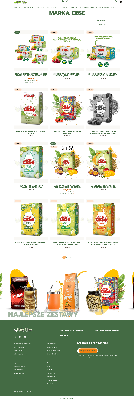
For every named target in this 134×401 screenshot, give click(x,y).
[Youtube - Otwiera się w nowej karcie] (25, 337)
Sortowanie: (101, 20)
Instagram (50, 377)
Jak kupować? (51, 344)
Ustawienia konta (19, 373)
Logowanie (17, 363)
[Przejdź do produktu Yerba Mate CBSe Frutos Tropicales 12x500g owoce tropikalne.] (67, 162)
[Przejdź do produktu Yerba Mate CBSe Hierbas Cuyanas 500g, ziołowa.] (31, 220)
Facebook (50, 373)
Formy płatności (19, 347)
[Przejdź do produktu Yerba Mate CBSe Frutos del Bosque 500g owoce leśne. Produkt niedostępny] (103, 108)
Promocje (50, 384)
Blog (48, 367)
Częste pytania (52, 347)
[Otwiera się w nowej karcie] (63, 1)
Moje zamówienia (19, 367)
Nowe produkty (52, 380)
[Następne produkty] (71, 257)
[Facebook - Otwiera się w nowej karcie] (15, 337)
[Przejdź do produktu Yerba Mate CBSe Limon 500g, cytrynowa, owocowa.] (67, 220)
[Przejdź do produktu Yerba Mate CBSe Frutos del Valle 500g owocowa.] (31, 162)
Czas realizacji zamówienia (22, 344)
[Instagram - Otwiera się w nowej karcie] (20, 337)
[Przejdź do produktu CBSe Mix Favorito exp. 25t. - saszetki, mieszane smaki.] (67, 50)
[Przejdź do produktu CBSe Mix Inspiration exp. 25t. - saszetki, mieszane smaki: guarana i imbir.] (103, 50)
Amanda (64, 336)
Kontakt (49, 370)
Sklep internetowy (66, 398)
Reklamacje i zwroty (20, 354)
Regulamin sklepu (52, 354)
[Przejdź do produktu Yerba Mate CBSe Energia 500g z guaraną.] (67, 108)
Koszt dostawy (18, 351)
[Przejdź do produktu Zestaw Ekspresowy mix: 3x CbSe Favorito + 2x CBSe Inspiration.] (31, 50)
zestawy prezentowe (107, 331)
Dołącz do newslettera (88, 351)
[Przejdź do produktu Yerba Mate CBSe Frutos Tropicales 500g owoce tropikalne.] (103, 162)
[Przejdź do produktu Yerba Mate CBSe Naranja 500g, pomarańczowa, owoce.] (103, 220)
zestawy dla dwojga (71, 331)
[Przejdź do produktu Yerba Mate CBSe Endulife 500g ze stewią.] (31, 108)
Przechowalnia (18, 370)
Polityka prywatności (53, 351)
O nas (49, 363)
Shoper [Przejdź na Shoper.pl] (28, 392)
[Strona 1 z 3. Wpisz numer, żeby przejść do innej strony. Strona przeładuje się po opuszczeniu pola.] (64, 257)
